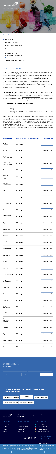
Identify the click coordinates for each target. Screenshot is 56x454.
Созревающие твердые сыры (14, 55)
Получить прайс (47, 144)
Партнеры (5, 428)
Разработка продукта (26, 402)
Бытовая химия (21, 431)
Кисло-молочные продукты (12, 45)
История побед (6, 424)
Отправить (46, 374)
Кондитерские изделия (23, 426)
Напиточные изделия (23, 424)
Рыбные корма (21, 432)
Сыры (6, 49)
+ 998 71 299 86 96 (45, 437)
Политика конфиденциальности (34, 451)
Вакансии (5, 426)
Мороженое (8, 39)
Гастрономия (21, 429)
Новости (5, 429)
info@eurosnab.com (46, 439)
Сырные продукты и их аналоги (15, 60)
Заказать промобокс (41, 397)
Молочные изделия (22, 428)
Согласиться (16, 451)
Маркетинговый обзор (11, 402)
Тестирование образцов (11, 397)
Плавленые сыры (11, 58)
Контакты (5, 431)
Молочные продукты (10, 42)
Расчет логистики (27, 397)
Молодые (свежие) (11, 53)
